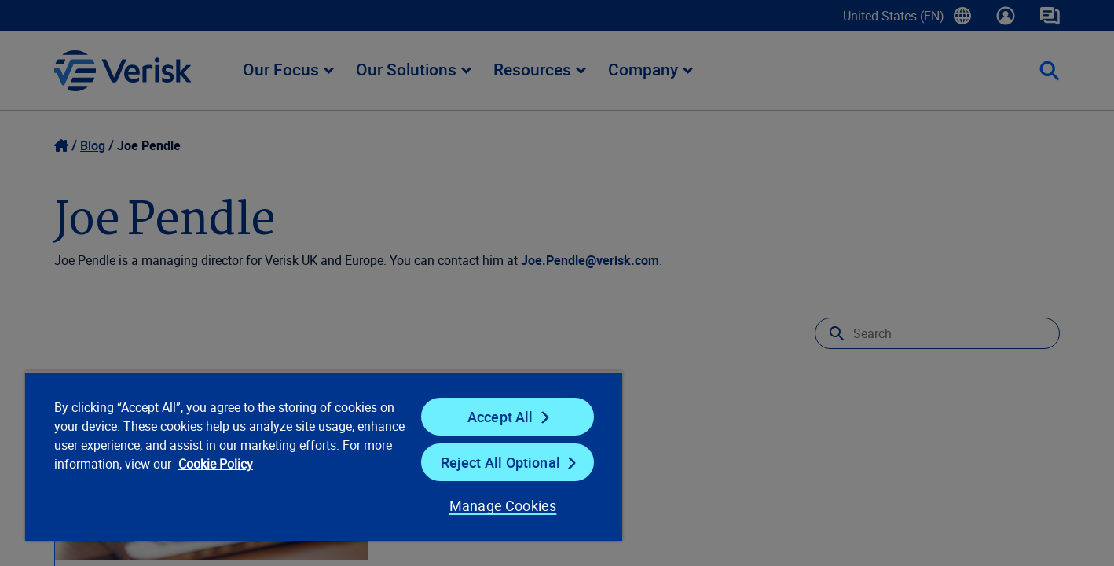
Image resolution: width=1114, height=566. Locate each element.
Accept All (500, 416)
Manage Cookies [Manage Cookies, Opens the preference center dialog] (503, 505)
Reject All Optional (500, 462)
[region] (323, 456)
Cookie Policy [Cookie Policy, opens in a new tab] (215, 463)
